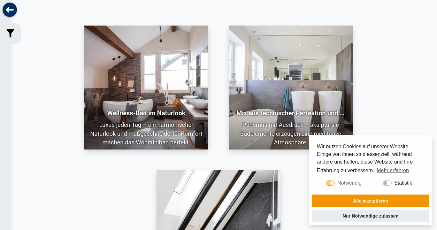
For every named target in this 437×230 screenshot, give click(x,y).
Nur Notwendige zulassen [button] (370, 215)
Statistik (403, 183)
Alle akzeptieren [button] (370, 200)
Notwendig (349, 183)
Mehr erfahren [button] (393, 170)
